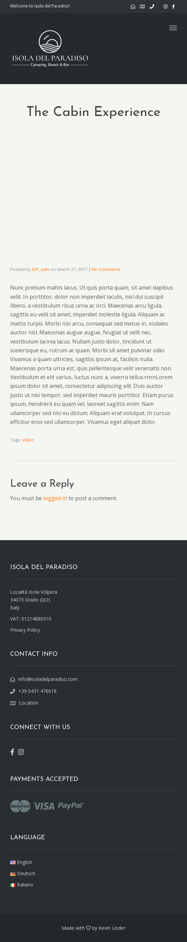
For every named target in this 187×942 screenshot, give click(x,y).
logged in (55, 498)
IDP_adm (41, 269)
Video (28, 440)
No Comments (106, 269)
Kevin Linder (112, 928)
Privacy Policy (25, 630)
